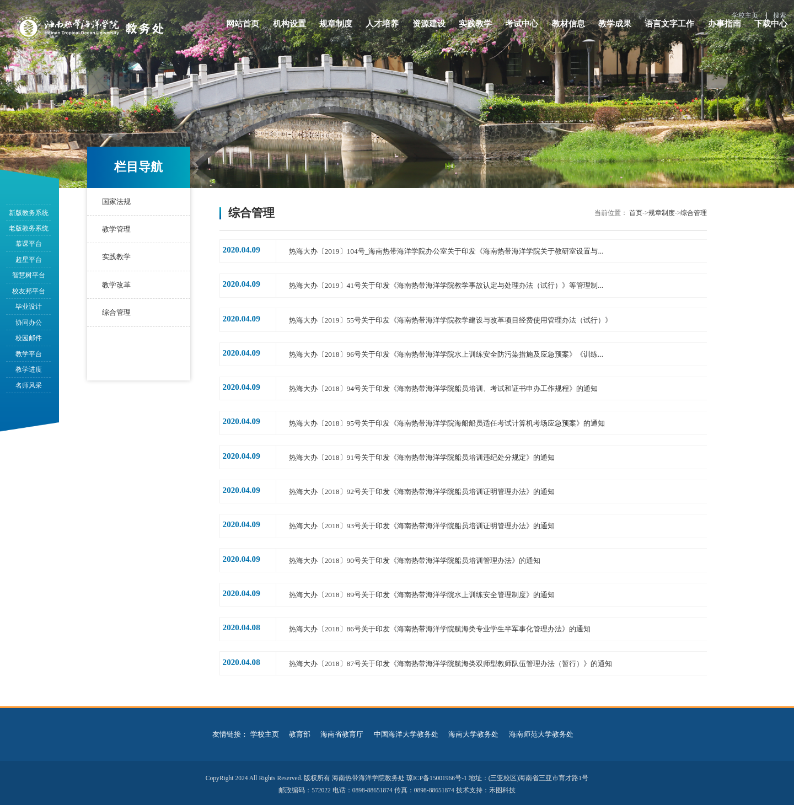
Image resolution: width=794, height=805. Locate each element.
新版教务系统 (29, 213)
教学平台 (28, 354)
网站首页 (242, 28)
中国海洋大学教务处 (406, 731)
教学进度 (28, 369)
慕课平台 (28, 244)
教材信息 (568, 28)
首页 (635, 213)
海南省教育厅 (341, 731)
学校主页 (745, 15)
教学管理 (115, 229)
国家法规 (115, 201)
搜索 (779, 15)
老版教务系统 (29, 228)
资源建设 (429, 28)
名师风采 (28, 385)
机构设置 (289, 28)
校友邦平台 (28, 291)
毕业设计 (28, 306)
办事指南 (724, 28)
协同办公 (28, 322)
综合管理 (115, 312)
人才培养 (382, 28)
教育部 (299, 731)
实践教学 (475, 28)
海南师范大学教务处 (541, 731)
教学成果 (614, 28)
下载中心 (770, 28)
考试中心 (521, 28)
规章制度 (335, 28)
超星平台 (28, 260)
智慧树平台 (28, 275)
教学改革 (115, 285)
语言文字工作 (669, 28)
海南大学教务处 (473, 731)
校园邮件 (28, 338)
